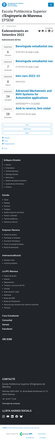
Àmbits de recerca (10, 235)
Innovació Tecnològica (12, 241)
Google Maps (27, 358)
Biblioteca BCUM (12, 174)
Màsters (7, 203)
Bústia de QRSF (9, 298)
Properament (9, 144)
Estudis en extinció (10, 222)
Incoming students (10, 263)
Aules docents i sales (11, 292)
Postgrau (7, 209)
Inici (3, 26)
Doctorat (7, 206)
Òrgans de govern (10, 276)
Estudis (5, 195)
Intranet (8, 187)
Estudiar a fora (9, 260)
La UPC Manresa (10, 271)
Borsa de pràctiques (11, 247)
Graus (6, 200)
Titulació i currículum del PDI (14, 285)
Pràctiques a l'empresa (12, 238)
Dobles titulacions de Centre (14, 212)
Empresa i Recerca (11, 230)
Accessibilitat (30, 437)
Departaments (9, 282)
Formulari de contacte (11, 403)
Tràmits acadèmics (11, 219)
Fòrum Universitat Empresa (13, 244)
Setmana (27, 129)
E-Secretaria (10, 168)
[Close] (51, 5)
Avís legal (42, 437)
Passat (7, 138)
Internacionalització (11, 255)
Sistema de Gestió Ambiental (16, 181)
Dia (27, 125)
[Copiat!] (52, 31)
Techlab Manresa (12, 171)
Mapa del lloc (42, 434)
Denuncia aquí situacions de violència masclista (21, 305)
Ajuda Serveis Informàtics (15, 184)
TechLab (7, 308)
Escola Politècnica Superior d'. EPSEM (24, 15)
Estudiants (7, 329)
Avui (6, 141)
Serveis (5, 324)
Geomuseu (9, 177)
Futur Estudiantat (10, 315)
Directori (7, 279)
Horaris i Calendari (10, 216)
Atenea (8, 165)
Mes (27, 133)
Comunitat (7, 320)
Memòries (7, 295)
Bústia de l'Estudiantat (12, 301)
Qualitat (7, 289)
